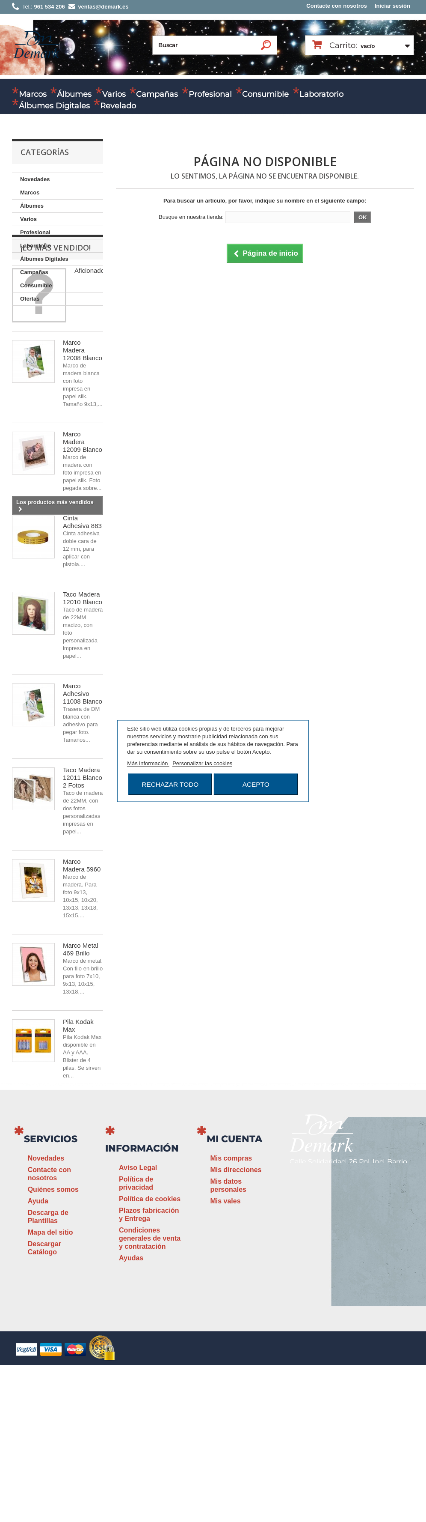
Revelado (118, 105)
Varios (114, 94)
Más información (148, 763)
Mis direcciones (235, 1326)
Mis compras (231, 1315)
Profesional (210, 94)
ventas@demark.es (358, 1364)
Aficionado (89, 354)
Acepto (256, 784)
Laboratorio (321, 94)
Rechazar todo (170, 784)
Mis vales (225, 1357)
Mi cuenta (234, 1295)
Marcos (33, 94)
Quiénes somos (53, 1346)
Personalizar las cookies (202, 763)
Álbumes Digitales (54, 105)
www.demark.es (333, 1380)
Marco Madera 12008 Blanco (82, 434)
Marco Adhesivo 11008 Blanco (82, 777)
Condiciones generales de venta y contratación (149, 1395)
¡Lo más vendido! (56, 331)
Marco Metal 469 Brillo (80, 1033)
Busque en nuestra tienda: (191, 217)
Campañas (157, 94)
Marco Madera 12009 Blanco (82, 525)
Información (142, 1305)
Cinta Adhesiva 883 (82, 605)
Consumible (265, 94)
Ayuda (38, 1357)
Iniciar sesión (392, 6)
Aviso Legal (138, 1324)
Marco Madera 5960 (82, 949)
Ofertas (30, 298)
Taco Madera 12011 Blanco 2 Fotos (82, 861)
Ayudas (131, 1414)
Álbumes (74, 94)
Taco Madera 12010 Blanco (82, 681)
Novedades (35, 179)
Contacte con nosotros (336, 6)
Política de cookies (149, 1355)
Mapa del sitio (50, 1389)
